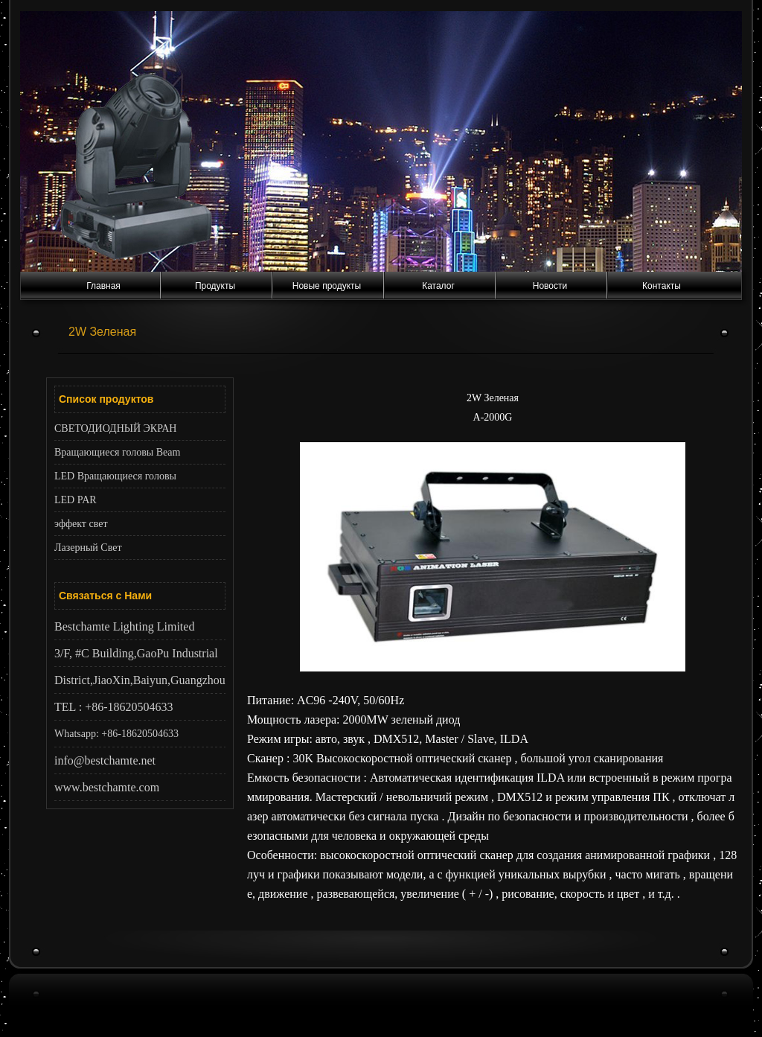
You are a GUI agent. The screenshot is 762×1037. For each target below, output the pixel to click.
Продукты (215, 286)
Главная (103, 286)
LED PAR (75, 499)
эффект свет (81, 523)
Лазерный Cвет (88, 547)
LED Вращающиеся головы (115, 476)
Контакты (661, 286)
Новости (550, 286)
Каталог (438, 286)
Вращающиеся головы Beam (117, 452)
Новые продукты (326, 286)
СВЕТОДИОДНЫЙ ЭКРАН (115, 428)
